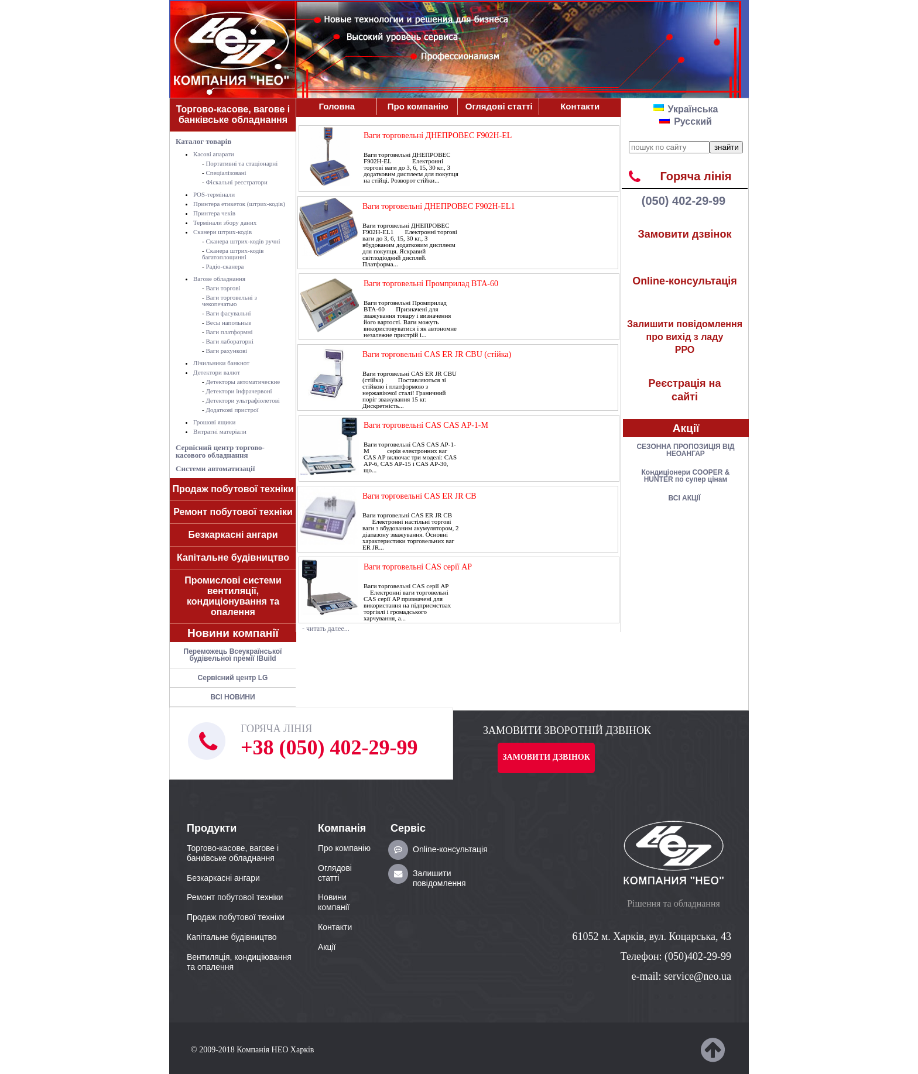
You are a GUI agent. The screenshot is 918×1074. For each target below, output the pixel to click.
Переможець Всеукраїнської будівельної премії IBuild (233, 655)
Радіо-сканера (224, 266)
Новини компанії (233, 633)
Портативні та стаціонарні (241, 163)
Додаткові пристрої (231, 409)
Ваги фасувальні (228, 313)
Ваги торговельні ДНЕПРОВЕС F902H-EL (438, 135)
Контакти (580, 106)
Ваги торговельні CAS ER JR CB (419, 496)
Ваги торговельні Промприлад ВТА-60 (431, 283)
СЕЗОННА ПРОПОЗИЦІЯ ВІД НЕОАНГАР (685, 450)
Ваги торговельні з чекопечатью (229, 300)
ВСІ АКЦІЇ (685, 498)
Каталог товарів (203, 141)
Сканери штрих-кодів (222, 231)
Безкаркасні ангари (233, 535)
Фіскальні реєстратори (236, 182)
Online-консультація (684, 281)
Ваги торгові (222, 287)
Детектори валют (216, 372)
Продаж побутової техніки (233, 489)
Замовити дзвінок (685, 234)
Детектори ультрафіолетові (242, 400)
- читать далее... (326, 628)
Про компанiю (418, 106)
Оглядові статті (499, 106)
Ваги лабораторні (229, 341)
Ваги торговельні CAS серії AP (418, 566)
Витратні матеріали (219, 431)
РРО (685, 337)
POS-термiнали (214, 194)
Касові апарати (213, 153)
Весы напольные (228, 322)
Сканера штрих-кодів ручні (242, 241)
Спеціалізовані (225, 172)
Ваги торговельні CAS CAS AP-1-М (426, 425)
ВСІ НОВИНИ (232, 697)
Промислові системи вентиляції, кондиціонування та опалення (233, 596)
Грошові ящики (214, 422)
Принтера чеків (214, 213)
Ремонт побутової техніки (233, 512)
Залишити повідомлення (439, 878)
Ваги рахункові (226, 350)
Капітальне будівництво (233, 557)
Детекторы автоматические (242, 381)
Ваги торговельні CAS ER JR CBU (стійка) (436, 354)
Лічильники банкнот (221, 362)
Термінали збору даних (224, 222)
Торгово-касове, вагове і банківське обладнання (233, 114)
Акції (686, 428)
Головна (336, 106)
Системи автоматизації (215, 468)
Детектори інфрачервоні (238, 390)
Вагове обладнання (219, 278)
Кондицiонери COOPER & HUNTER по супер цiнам (686, 475)
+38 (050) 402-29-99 (329, 747)
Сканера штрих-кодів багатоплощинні (233, 253)
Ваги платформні (228, 331)
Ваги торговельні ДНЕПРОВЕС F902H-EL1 (438, 206)
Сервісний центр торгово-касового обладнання (220, 451)
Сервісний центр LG (233, 678)
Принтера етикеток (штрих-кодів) (239, 203)
